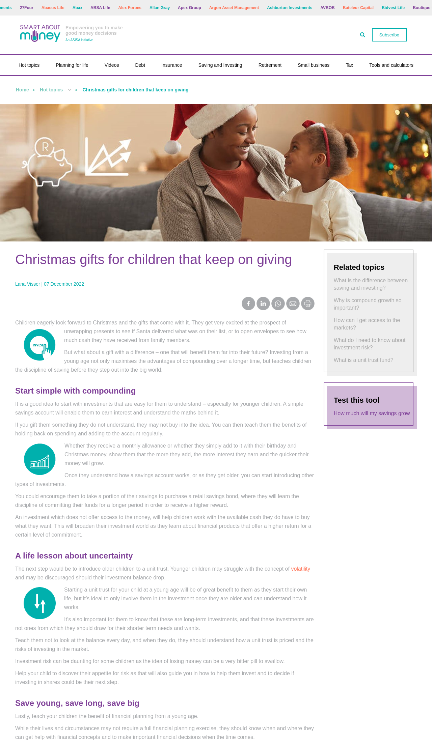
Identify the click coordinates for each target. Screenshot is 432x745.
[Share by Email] (293, 304)
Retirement (270, 65)
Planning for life (72, 65)
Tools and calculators (391, 65)
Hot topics (29, 65)
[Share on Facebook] (248, 304)
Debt (140, 65)
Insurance (171, 65)
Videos (112, 65)
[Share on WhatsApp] (278, 304)
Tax (349, 65)
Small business (313, 65)
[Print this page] (307, 308)
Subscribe (389, 34)
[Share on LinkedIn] (263, 304)
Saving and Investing (220, 65)
